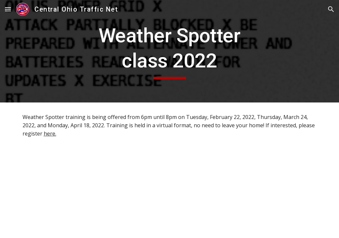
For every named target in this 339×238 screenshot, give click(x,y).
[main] (169, 51)
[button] (8, 9)
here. (50, 133)
